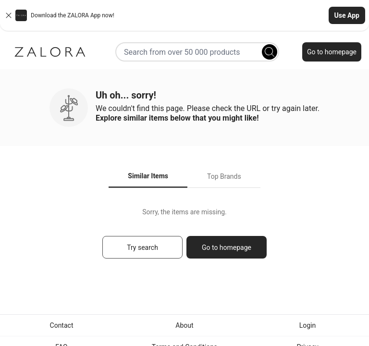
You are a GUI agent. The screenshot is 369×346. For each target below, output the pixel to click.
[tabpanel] (184, 237)
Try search (142, 247)
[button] (184, 15)
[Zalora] (50, 52)
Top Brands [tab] (224, 176)
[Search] (269, 52)
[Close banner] (8, 15)
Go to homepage (332, 52)
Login (307, 325)
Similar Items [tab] (148, 176)
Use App (346, 15)
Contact (62, 325)
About (184, 325)
